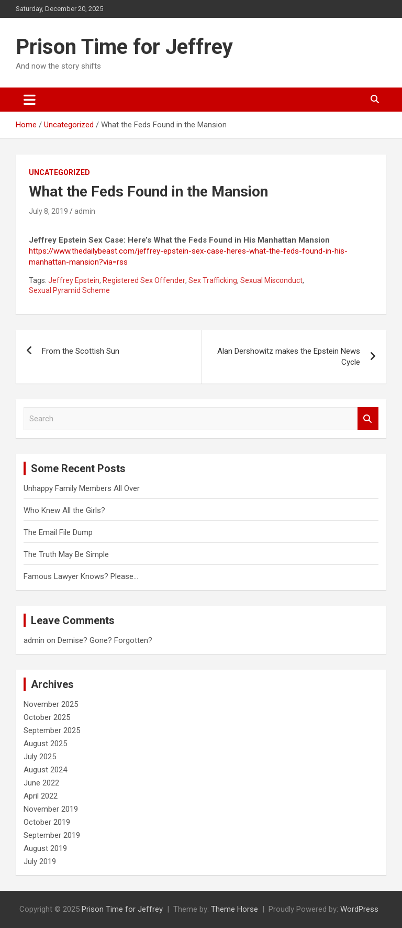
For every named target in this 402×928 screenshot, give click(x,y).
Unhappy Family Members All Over (82, 488)
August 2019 (45, 848)
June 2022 (41, 783)
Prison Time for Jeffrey (124, 47)
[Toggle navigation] (29, 100)
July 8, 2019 (48, 211)
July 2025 (40, 756)
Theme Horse (234, 909)
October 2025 (47, 717)
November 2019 (51, 809)
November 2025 (51, 704)
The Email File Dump (58, 532)
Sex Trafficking (212, 280)
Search (368, 419)
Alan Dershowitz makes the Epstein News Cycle (288, 356)
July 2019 (40, 861)
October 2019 (47, 822)
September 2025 (52, 730)
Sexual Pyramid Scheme (69, 290)
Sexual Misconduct (271, 280)
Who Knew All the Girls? (64, 510)
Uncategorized (59, 172)
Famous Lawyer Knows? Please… (81, 576)
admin (84, 211)
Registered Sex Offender (144, 280)
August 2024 (45, 769)
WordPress (359, 909)
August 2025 (45, 743)
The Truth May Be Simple (66, 554)
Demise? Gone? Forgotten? (105, 640)
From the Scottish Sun (80, 351)
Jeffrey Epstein (73, 280)
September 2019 (52, 835)
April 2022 (41, 796)
